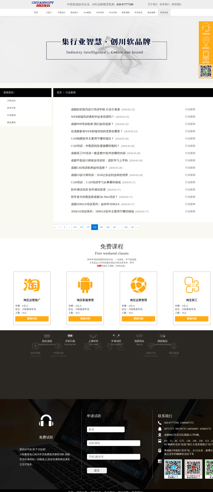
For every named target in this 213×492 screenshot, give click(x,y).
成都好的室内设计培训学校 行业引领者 (103, 109)
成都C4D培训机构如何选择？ (96, 167)
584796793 (180, 428)
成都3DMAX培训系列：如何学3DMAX (102, 204)
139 (101, 227)
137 (88, 227)
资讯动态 (164, 12)
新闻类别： (10, 92)
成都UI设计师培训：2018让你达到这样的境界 (107, 175)
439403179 (205, 428)
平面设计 (61, 12)
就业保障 (151, 12)
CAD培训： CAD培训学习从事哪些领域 (103, 182)
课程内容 (32, 318)
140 (107, 227)
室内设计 (74, 12)
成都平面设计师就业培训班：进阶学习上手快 (107, 160)
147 (132, 227)
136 (81, 227)
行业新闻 (71, 92)
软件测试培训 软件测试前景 (96, 189)
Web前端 (87, 12)
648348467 (193, 428)
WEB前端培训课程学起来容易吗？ (100, 116)
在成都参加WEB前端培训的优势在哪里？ (104, 131)
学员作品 (138, 12)
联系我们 (165, 4)
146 (125, 227)
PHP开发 (100, 12)
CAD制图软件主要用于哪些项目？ (100, 138)
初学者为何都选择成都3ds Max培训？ (101, 196)
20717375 (169, 428)
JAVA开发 (113, 12)
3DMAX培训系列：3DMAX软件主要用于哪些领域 (109, 211)
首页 (36, 12)
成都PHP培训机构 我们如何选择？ (100, 123)
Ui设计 (49, 12)
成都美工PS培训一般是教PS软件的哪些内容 (105, 153)
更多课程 (126, 12)
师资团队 (176, 4)
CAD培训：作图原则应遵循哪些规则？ (102, 145)
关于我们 (153, 4)
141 (114, 227)
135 (75, 227)
